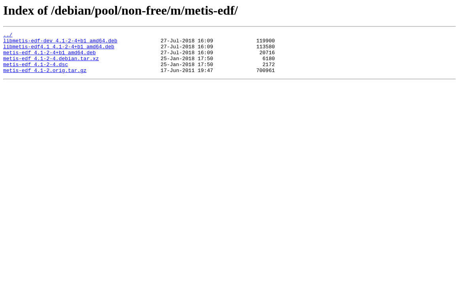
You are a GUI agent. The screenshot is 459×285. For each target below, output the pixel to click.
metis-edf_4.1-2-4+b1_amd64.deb (49, 57)
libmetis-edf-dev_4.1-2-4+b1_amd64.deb (60, 42)
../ (7, 35)
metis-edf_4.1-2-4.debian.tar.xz (51, 64)
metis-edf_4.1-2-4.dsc (35, 71)
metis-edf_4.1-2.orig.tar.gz (45, 78)
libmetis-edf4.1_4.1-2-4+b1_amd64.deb (58, 49)
